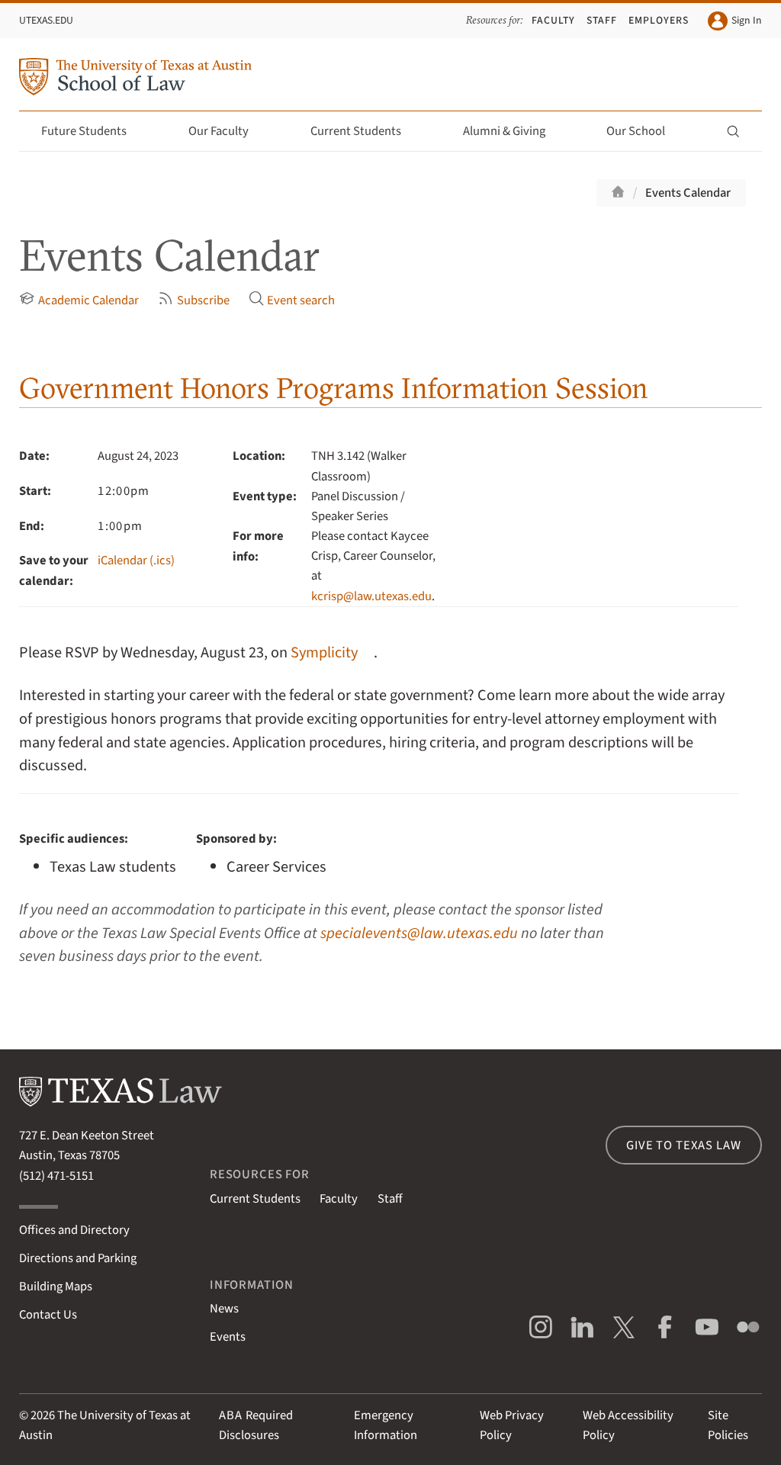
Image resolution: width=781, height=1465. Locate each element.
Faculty (553, 20)
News (224, 1309)
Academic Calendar (78, 300)
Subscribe (193, 300)
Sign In (734, 21)
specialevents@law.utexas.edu (419, 933)
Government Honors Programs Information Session (333, 388)
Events (228, 1337)
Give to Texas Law (683, 1145)
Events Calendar (688, 193)
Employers (658, 20)
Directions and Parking (78, 1258)
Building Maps (55, 1286)
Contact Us (48, 1315)
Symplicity (324, 652)
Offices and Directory (74, 1230)
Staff (602, 20)
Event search (292, 300)
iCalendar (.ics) (136, 560)
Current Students (364, 131)
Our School (644, 131)
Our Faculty (227, 131)
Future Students (92, 131)
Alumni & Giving (513, 131)
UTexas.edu (46, 20)
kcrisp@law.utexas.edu (371, 596)
